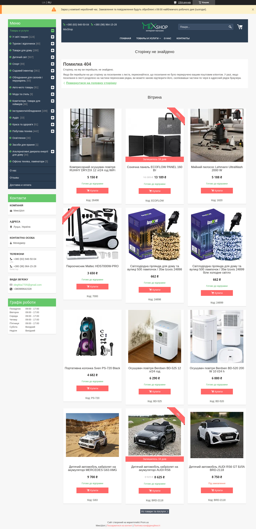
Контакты (183, 38)
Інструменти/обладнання (26, 110)
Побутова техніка (22, 131)
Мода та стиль (20, 94)
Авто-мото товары (22, 87)
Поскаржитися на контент (119, 525)
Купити (94, 190)
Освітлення (19, 138)
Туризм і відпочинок (23, 43)
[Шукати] (230, 27)
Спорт (15, 63)
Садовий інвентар (22, 70)
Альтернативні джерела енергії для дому (30, 153)
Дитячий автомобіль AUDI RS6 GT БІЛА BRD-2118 (217, 468)
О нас (167, 38)
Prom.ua (145, 522)
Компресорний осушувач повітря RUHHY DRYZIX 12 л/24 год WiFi (92, 169)
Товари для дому (22, 50)
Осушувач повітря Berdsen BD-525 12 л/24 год (154, 370)
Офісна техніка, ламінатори (28, 161)
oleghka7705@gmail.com (28, 284)
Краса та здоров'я (22, 124)
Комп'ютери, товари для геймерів (26, 102)
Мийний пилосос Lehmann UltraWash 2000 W (217, 169)
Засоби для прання (23, 144)
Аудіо (15, 117)
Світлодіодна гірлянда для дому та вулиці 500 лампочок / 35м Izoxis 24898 (154, 268)
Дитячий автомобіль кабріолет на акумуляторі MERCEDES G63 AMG (92, 468)
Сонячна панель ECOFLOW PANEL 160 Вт (154, 169)
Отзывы (14, 177)
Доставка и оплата (20, 185)
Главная (125, 38)
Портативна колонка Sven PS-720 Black (92, 368)
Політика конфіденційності (147, 525)
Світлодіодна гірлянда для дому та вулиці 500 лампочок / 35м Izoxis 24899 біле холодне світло (217, 269)
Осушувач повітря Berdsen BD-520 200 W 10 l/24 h (217, 370)
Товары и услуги (147, 38)
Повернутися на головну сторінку (91, 83)
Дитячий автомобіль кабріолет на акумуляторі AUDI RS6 (154, 468)
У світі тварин (20, 36)
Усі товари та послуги (153, 511)
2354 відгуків (184, 2)
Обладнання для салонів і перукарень (27, 79)
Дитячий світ (19, 57)
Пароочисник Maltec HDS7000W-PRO (92, 266)
